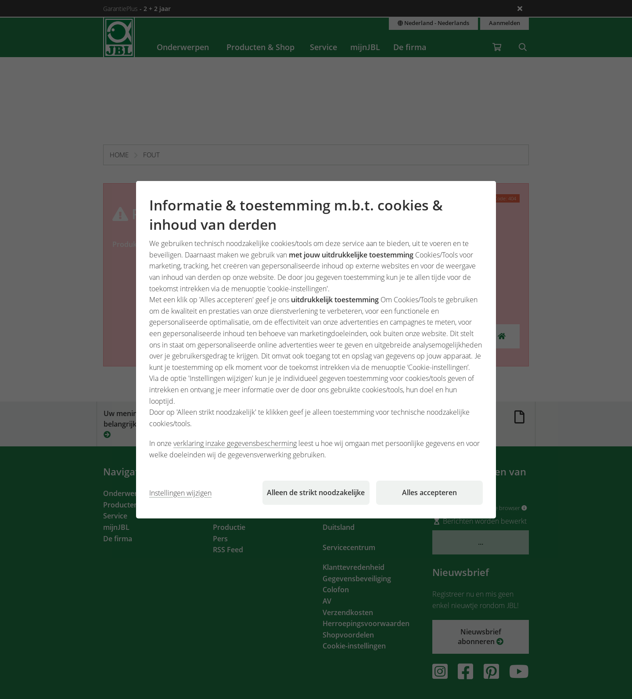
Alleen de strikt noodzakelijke (316, 492)
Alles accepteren (429, 492)
